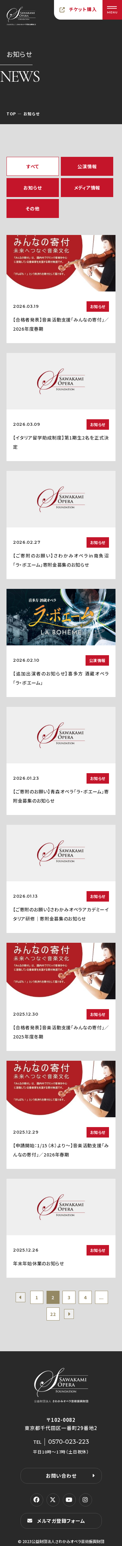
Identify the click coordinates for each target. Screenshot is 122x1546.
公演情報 (87, 166)
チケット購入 (83, 9)
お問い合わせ (61, 1475)
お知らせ (32, 187)
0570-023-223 (68, 1441)
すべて (32, 166)
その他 (32, 208)
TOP (11, 113)
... (101, 1297)
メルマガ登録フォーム (61, 1520)
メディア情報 (87, 187)
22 (53, 1314)
